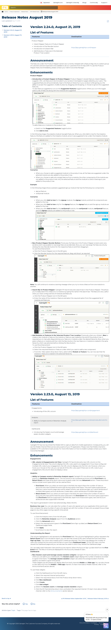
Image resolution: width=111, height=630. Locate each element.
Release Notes (24, 11)
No (34, 604)
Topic (13, 610)
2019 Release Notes (34, 11)
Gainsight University (72, 2)
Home (6, 11)
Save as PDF (108, 21)
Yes (26, 604)
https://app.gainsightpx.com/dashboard (84, 432)
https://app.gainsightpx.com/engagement (85, 410)
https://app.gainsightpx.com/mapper (83, 47)
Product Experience (14, 11)
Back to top (5, 598)
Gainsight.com (58, 2)
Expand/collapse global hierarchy (3, 12)
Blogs (84, 2)
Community (94, 2)
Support (104, 2)
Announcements (56, 591)
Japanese (45, 2)
